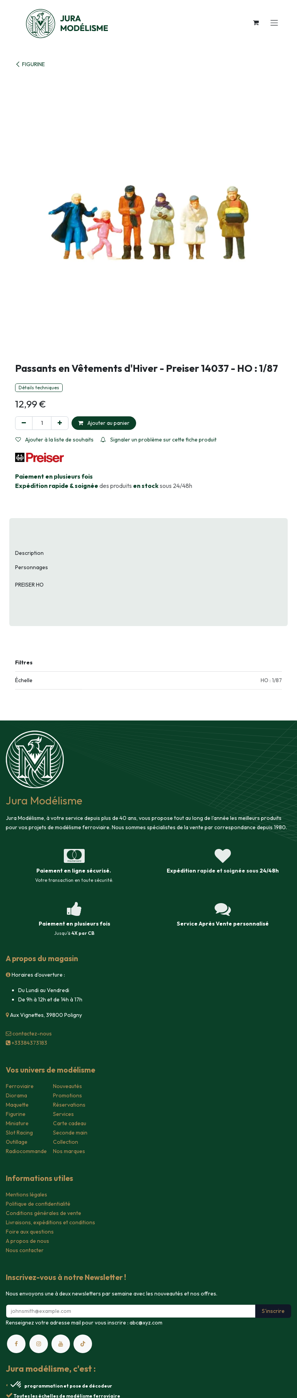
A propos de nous (27, 1240)
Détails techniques (39, 387)
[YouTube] (60, 1344)
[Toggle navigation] (274, 22)
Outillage (16, 1141)
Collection (65, 1141)
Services (63, 1114)
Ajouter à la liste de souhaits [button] (54, 439)
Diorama (16, 1095)
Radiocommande (26, 1151)
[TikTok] (82, 1344)
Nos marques (69, 1151)
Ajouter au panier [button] (104, 422)
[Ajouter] (59, 423)
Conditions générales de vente (43, 1213)
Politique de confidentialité (38, 1203)
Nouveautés (67, 1086)
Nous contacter (25, 1250)
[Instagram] (38, 1344)
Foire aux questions (30, 1231)
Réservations (69, 1104)
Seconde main (70, 1132)
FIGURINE (30, 64)
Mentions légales (26, 1194)
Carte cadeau (69, 1123)
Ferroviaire (20, 1086)
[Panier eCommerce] (255, 22)
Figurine (16, 1114)
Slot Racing (19, 1132)
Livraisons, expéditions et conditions (50, 1222)
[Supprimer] (23, 423)
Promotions (67, 1095)
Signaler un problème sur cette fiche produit (159, 439)
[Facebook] (16, 1344)
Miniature (17, 1123)
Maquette (17, 1104)
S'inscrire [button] (273, 1310)
